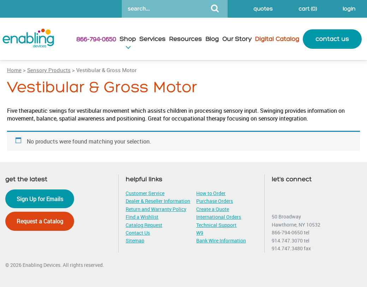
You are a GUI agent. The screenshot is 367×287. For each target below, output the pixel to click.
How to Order (210, 193)
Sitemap (135, 240)
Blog (212, 39)
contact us (332, 39)
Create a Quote (212, 209)
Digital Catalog (277, 39)
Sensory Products (49, 70)
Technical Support (216, 225)
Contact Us (138, 232)
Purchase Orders (214, 201)
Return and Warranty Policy (156, 209)
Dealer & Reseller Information (158, 201)
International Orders (218, 216)
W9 (199, 232)
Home (14, 70)
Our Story (237, 39)
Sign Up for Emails (40, 199)
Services (152, 39)
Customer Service (145, 193)
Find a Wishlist (142, 216)
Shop (128, 39)
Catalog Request (144, 225)
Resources (185, 39)
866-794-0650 (96, 39)
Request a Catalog (40, 221)
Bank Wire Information (221, 240)
